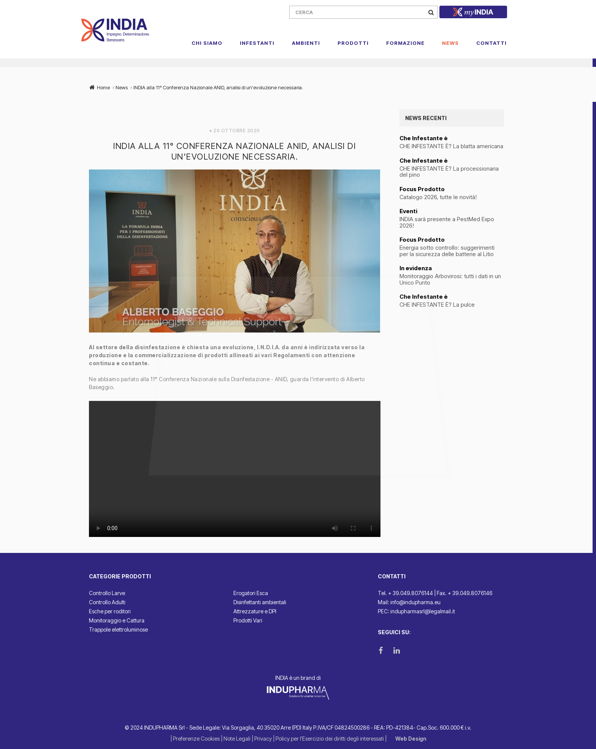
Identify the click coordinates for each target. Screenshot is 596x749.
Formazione (405, 43)
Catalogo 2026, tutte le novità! (438, 197)
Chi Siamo (207, 43)
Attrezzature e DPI (254, 611)
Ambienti (306, 43)
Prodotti (353, 43)
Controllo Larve (107, 593)
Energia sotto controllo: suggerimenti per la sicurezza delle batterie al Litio (447, 251)
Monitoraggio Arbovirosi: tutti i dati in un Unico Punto (450, 279)
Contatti (491, 43)
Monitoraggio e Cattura (116, 620)
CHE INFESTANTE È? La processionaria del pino (449, 172)
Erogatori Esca (250, 593)
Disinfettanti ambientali (259, 602)
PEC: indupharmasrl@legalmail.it (416, 611)
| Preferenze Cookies (195, 738)
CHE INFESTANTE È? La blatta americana (451, 146)
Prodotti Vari (247, 620)
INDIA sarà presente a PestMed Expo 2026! (446, 222)
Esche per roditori (110, 611)
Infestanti (257, 43)
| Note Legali (236, 738)
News (450, 43)
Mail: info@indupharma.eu (409, 602)
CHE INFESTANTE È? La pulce (437, 305)
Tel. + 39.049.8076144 (405, 593)
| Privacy (262, 738)
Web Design (410, 738)
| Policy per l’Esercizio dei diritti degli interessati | (330, 738)
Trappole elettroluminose (118, 629)
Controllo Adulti (107, 602)
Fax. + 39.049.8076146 (464, 593)
